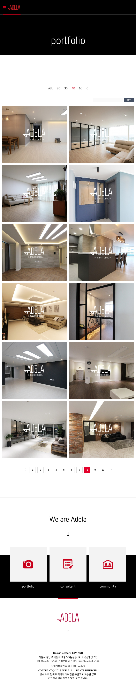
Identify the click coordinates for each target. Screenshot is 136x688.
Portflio (28, 564)
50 (80, 88)
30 (66, 88)
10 (102, 469)
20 (58, 88)
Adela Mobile (14, 7)
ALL (50, 88)
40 (73, 88)
